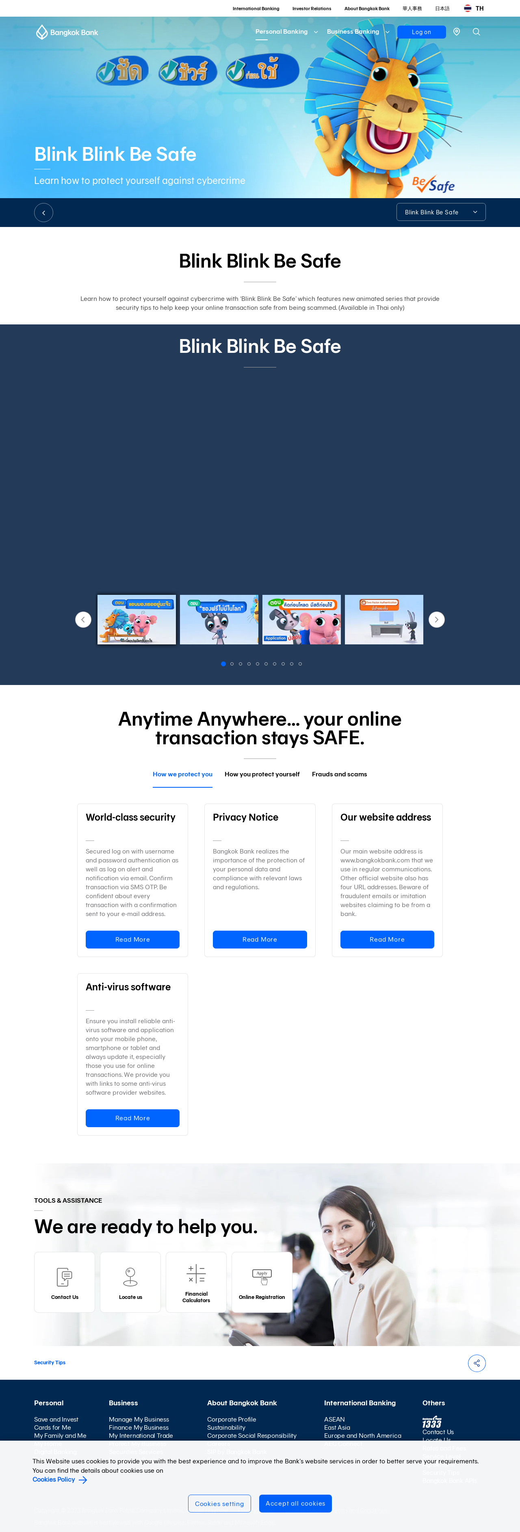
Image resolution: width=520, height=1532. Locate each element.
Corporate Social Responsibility (252, 1435)
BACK (43, 212)
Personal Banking (282, 31)
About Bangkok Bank (367, 8)
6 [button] (267, 665)
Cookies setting (219, 1504)
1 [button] (224, 665)
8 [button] (284, 665)
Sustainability (226, 1427)
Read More (132, 939)
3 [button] (241, 665)
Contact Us (438, 1432)
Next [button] (437, 620)
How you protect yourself (262, 774)
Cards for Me (52, 1427)
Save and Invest (56, 1419)
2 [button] (233, 665)
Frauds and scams (339, 774)
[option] (260, 479)
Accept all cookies (295, 1503)
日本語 (442, 8)
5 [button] (258, 665)
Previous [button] (83, 620)
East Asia (337, 1427)
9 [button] (292, 665)
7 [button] (275, 665)
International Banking (256, 8)
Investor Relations (312, 8)
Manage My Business (139, 1419)
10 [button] (301, 665)
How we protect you (182, 774)
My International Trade (141, 1435)
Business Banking (353, 31)
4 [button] (250, 665)
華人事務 (412, 8)
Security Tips (49, 1362)
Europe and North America (362, 1435)
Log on (421, 32)
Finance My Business (138, 1427)
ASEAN (334, 1419)
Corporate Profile (231, 1419)
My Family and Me (60, 1435)
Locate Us (436, 1440)
